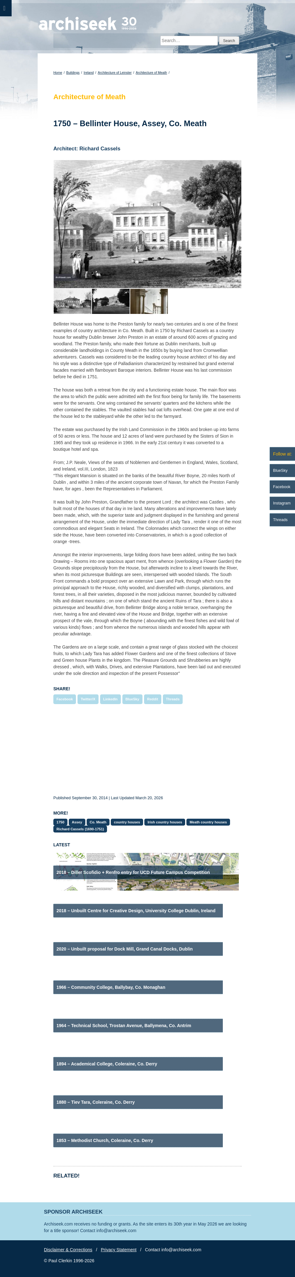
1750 (60, 822)
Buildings (73, 72)
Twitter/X (88, 699)
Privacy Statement (119, 1249)
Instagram (282, 503)
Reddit (152, 699)
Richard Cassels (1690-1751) (80, 829)
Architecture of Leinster (115, 72)
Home (57, 72)
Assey (77, 822)
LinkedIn (110, 699)
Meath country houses (208, 822)
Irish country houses (165, 822)
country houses (127, 822)
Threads (173, 699)
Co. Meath (98, 822)
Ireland (88, 72)
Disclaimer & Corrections (68, 1249)
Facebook (64, 699)
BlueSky (132, 699)
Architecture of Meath (151, 72)
